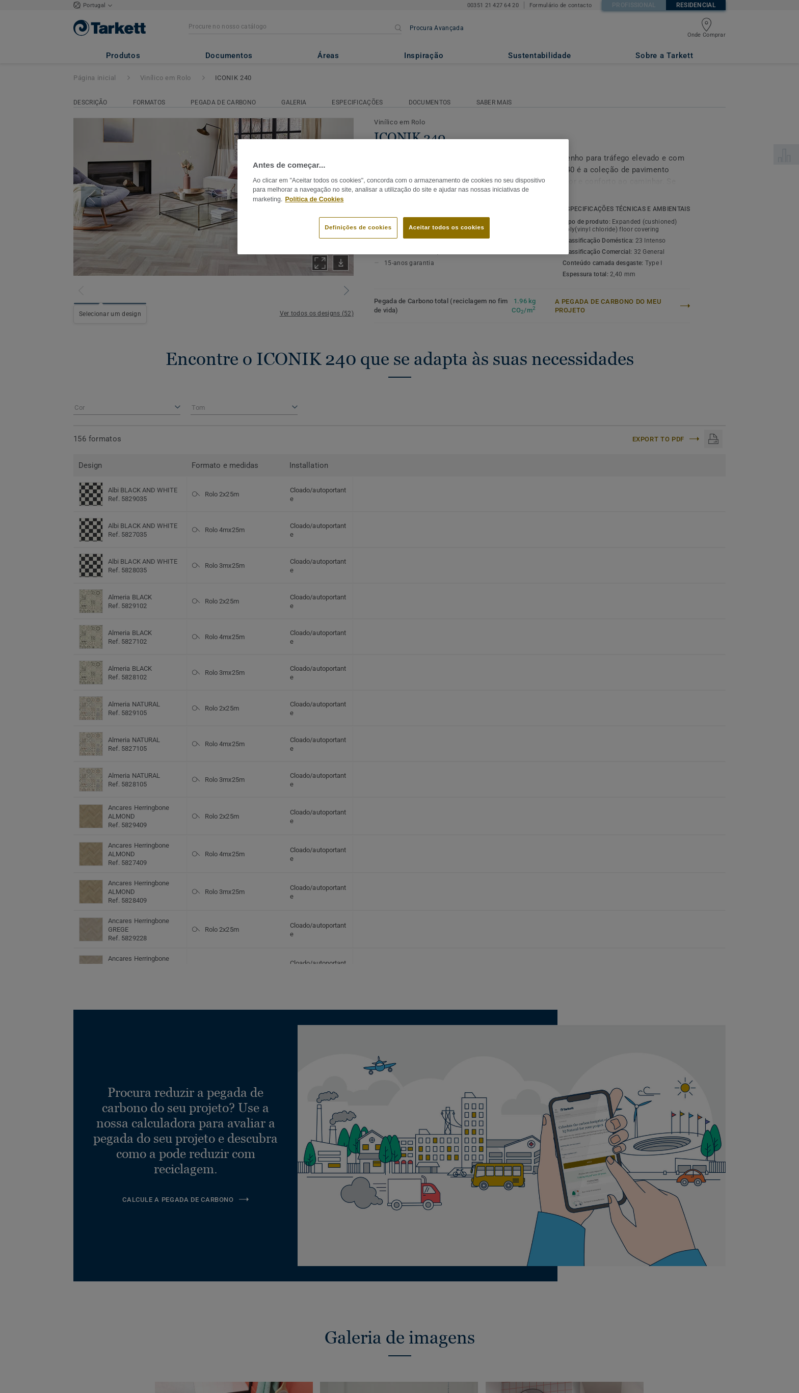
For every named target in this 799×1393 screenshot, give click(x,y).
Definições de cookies (358, 227)
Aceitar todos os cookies (446, 227)
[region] (403, 196)
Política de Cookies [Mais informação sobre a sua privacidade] (314, 199)
